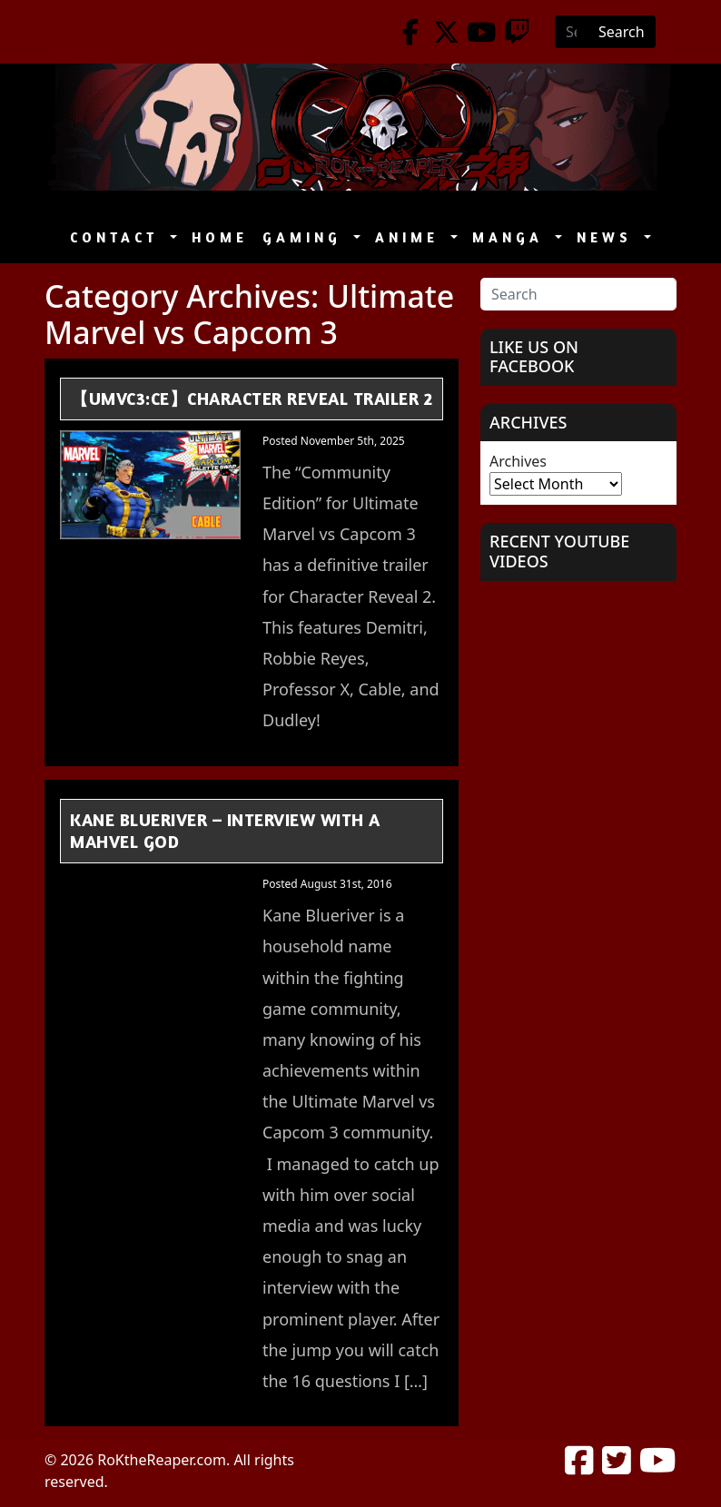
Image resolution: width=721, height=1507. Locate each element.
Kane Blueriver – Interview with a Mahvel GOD (225, 830)
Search (621, 32)
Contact (118, 237)
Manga (511, 237)
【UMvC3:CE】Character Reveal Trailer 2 (251, 398)
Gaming (306, 237)
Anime (411, 237)
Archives (518, 461)
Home (220, 237)
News (608, 237)
